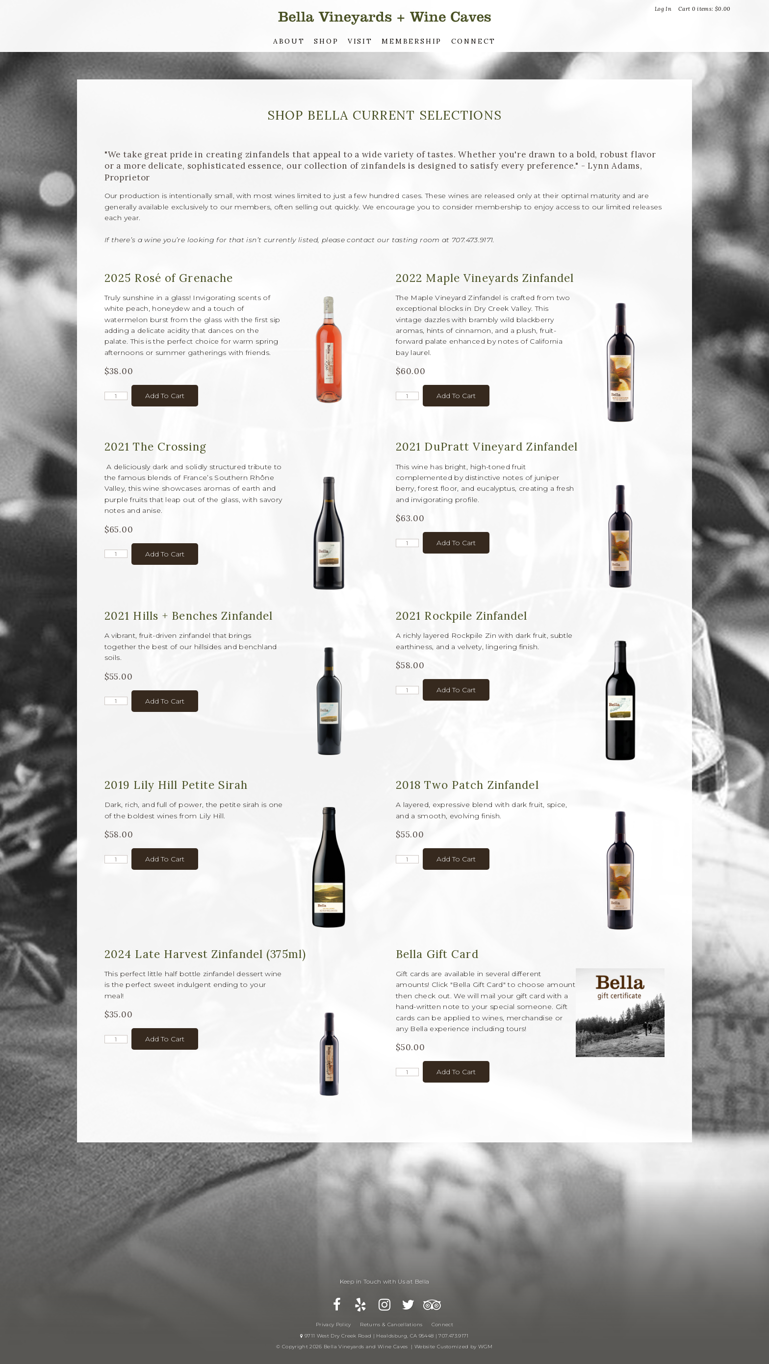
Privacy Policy (333, 1324)
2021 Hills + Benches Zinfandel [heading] (188, 615)
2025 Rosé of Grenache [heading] (168, 278)
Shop (326, 41)
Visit (360, 41)
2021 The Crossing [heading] (155, 446)
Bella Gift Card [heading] (437, 954)
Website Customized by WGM (453, 1346)
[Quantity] (116, 396)
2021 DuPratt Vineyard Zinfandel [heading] (487, 446)
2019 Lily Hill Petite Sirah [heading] (176, 785)
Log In (663, 8)
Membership (412, 41)
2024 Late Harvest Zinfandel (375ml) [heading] (205, 954)
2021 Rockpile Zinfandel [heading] (462, 615)
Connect (473, 41)
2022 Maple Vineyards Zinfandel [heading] (485, 278)
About (289, 41)
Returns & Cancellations (391, 1324)
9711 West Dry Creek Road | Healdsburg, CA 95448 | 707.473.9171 (384, 1336)
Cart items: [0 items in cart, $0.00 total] (704, 8)
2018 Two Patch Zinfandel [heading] (467, 785)
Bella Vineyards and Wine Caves (384, 16)
